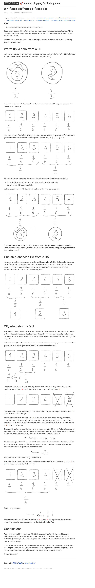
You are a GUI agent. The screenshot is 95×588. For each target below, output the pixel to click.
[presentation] (31, 57)
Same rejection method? (43, 20)
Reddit (20, 563)
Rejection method (29, 20)
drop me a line (30, 563)
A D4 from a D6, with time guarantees (66, 18)
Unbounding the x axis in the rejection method (63, 20)
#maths (17, 12)
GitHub (15, 563)
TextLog (45, 568)
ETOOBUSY (12, 3)
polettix (20, 568)
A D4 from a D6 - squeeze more (14, 20)
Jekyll (35, 568)
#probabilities (26, 12)
